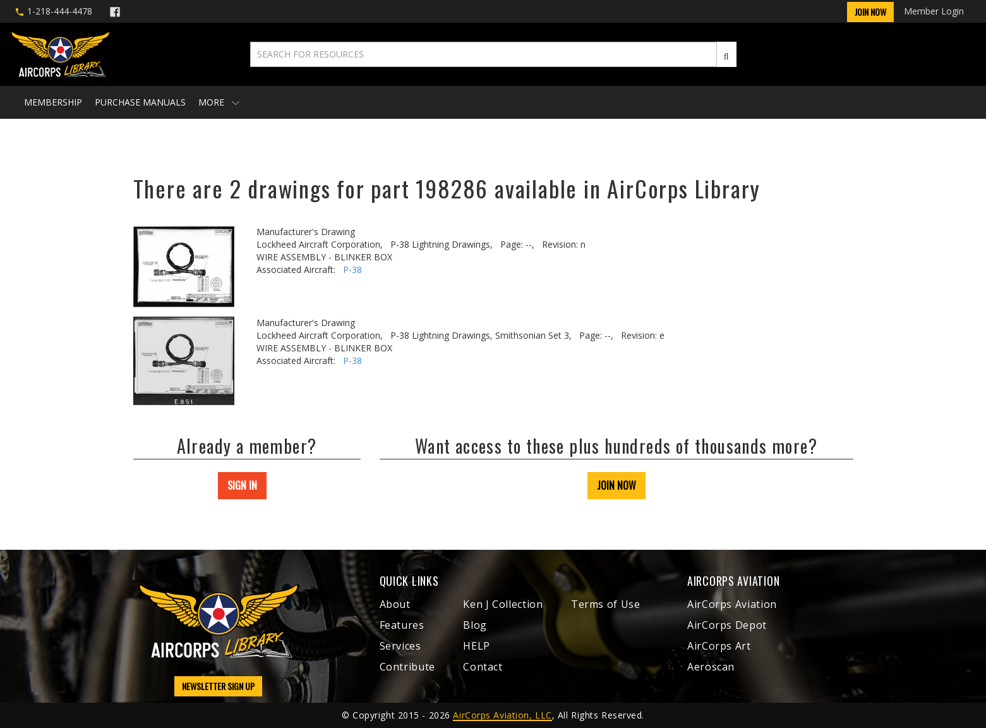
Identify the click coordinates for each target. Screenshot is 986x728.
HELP (476, 646)
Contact (482, 667)
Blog (475, 625)
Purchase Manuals (140, 102)
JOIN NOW (616, 485)
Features (402, 625)
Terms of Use (605, 604)
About (395, 604)
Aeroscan (711, 667)
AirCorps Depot (727, 625)
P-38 (352, 270)
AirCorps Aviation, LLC (502, 715)
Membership (53, 102)
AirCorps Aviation (732, 604)
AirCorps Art (719, 646)
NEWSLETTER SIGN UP (218, 686)
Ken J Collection (503, 604)
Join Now (870, 11)
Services (400, 646)
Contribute (407, 667)
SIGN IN (242, 485)
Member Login (934, 11)
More (218, 102)
